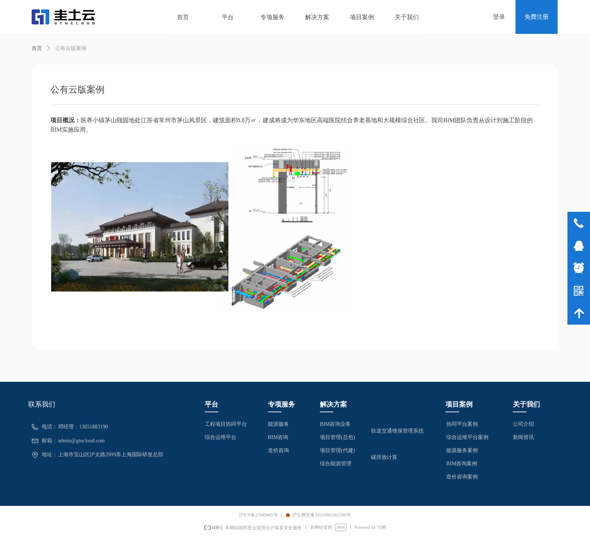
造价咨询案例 (462, 477)
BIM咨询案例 (461, 463)
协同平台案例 (462, 424)
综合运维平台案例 (467, 437)
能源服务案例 (462, 450)
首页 (37, 48)
